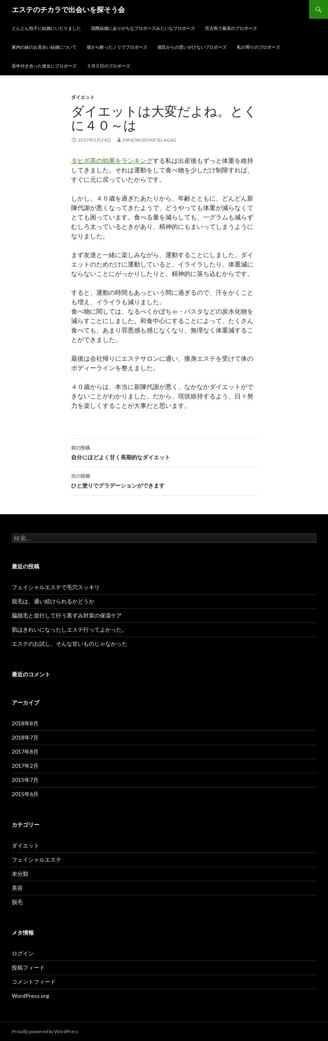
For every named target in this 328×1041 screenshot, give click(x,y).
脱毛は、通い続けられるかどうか (53, 601)
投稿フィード (28, 967)
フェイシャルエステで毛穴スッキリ (56, 587)
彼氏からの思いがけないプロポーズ (192, 46)
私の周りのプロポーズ (258, 46)
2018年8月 (25, 723)
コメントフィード (34, 981)
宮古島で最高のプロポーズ (231, 28)
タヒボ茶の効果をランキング (112, 160)
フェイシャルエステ (36, 859)
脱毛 (17, 902)
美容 (17, 887)
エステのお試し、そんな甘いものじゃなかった (69, 643)
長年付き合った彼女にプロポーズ (44, 65)
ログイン (23, 953)
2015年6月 (25, 794)
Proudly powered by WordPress (45, 1031)
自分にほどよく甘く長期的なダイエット (164, 451)
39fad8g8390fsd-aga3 (149, 140)
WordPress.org (30, 995)
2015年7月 (25, 779)
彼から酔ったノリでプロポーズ (117, 46)
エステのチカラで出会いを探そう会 (68, 9)
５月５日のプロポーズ (108, 65)
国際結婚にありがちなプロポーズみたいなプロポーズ (143, 28)
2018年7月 (25, 737)
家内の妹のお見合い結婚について (44, 46)
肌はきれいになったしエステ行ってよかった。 (69, 629)
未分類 (20, 873)
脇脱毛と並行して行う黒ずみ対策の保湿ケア (67, 615)
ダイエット (83, 97)
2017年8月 (25, 751)
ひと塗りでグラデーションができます (164, 480)
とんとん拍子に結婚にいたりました (46, 28)
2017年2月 (25, 765)
